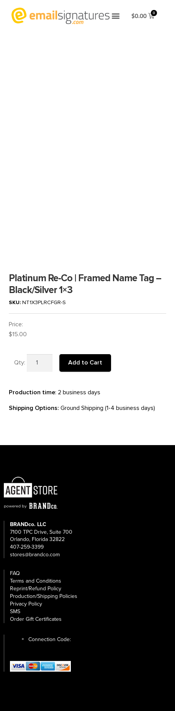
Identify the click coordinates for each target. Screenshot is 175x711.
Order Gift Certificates (36, 619)
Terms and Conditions (35, 581)
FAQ (15, 573)
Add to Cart (85, 362)
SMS (15, 611)
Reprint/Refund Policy (35, 588)
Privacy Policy (26, 604)
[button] (116, 16)
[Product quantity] (40, 363)
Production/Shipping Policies (43, 596)
